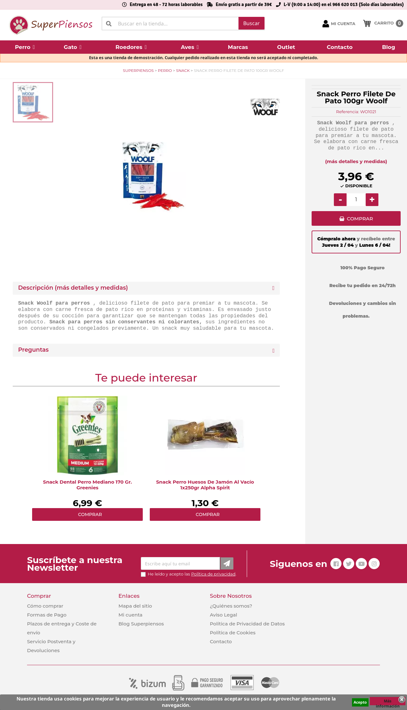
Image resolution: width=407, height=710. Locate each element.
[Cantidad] (356, 199)
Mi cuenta (130, 615)
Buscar (251, 23)
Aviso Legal (223, 615)
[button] (25, 47)
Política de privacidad (213, 573)
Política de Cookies (232, 633)
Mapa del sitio (135, 606)
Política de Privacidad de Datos (247, 624)
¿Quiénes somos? (231, 606)
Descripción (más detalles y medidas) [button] (73, 288)
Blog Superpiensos (141, 624)
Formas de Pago (46, 615)
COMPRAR (359, 219)
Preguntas (33, 350)
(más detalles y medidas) (356, 161)
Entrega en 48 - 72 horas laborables (166, 4)
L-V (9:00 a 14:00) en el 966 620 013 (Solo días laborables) (344, 4)
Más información (388, 701)
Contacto (221, 641)
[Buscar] (183, 23)
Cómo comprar (45, 606)
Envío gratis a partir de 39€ (244, 4)
